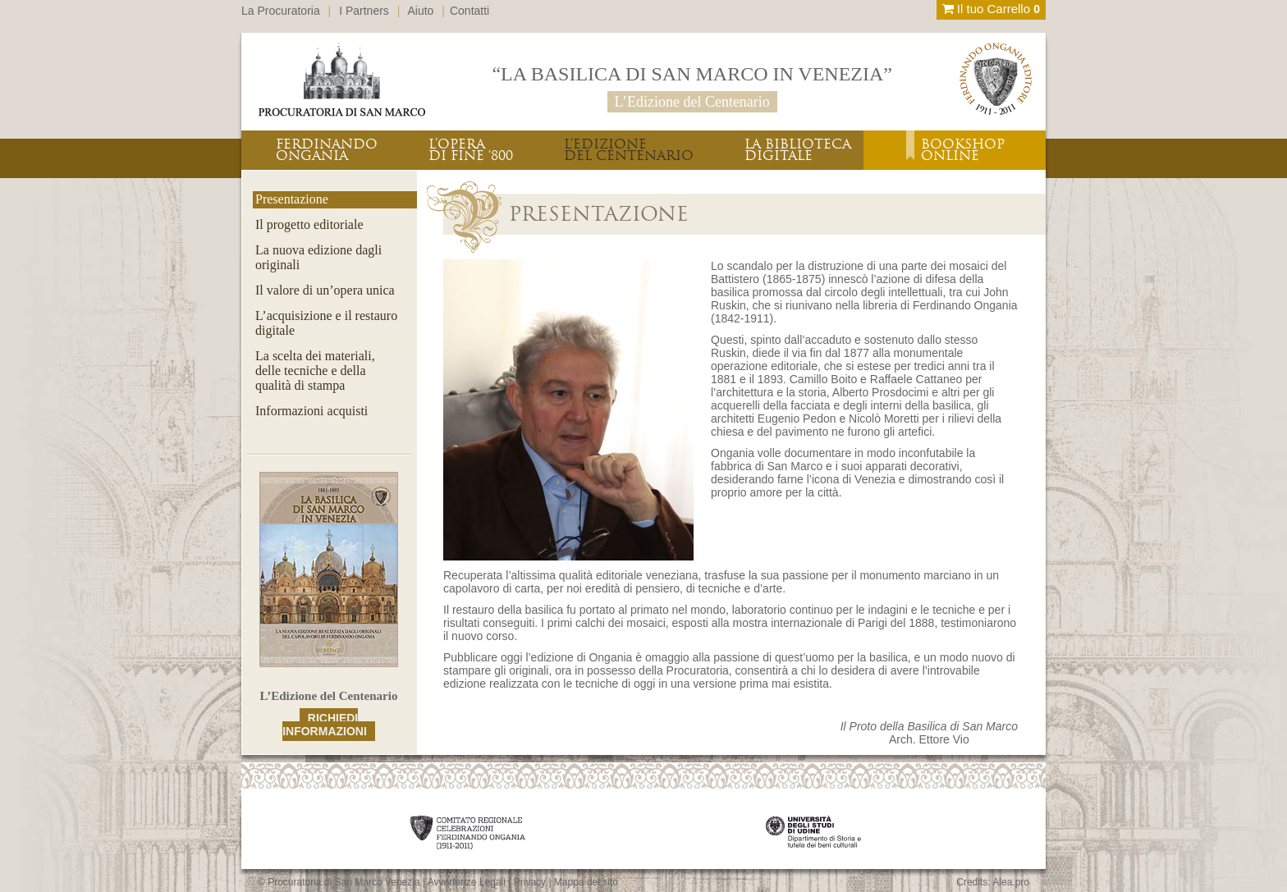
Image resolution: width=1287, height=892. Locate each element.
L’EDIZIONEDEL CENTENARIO (629, 149)
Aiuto (421, 10)
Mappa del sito (586, 882)
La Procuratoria (280, 10)
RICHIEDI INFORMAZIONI (324, 724)
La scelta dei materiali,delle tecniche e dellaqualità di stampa (315, 370)
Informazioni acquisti (311, 411)
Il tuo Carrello (991, 9)
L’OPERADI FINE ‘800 (470, 149)
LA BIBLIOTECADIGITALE (797, 149)
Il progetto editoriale (309, 224)
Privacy (530, 882)
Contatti (469, 10)
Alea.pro (1010, 882)
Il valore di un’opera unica (325, 290)
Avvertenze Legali (467, 882)
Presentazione (291, 199)
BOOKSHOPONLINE (963, 149)
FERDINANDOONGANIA (327, 149)
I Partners (364, 10)
